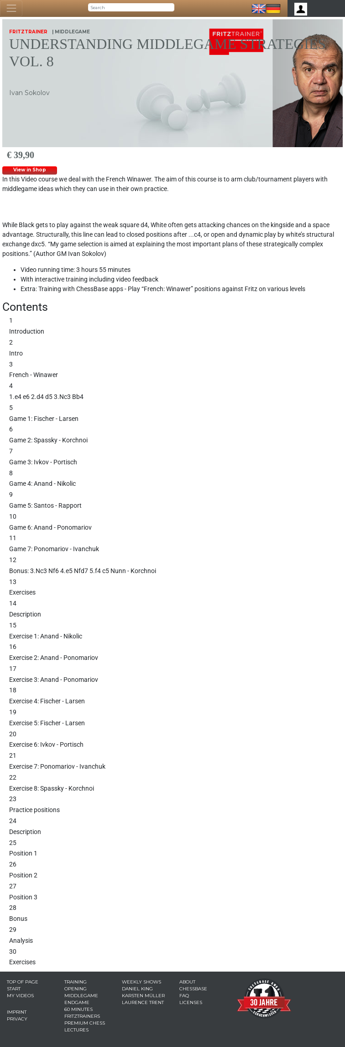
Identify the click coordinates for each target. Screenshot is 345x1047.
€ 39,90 (20, 155)
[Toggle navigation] (11, 8)
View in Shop (29, 170)
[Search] (131, 7)
